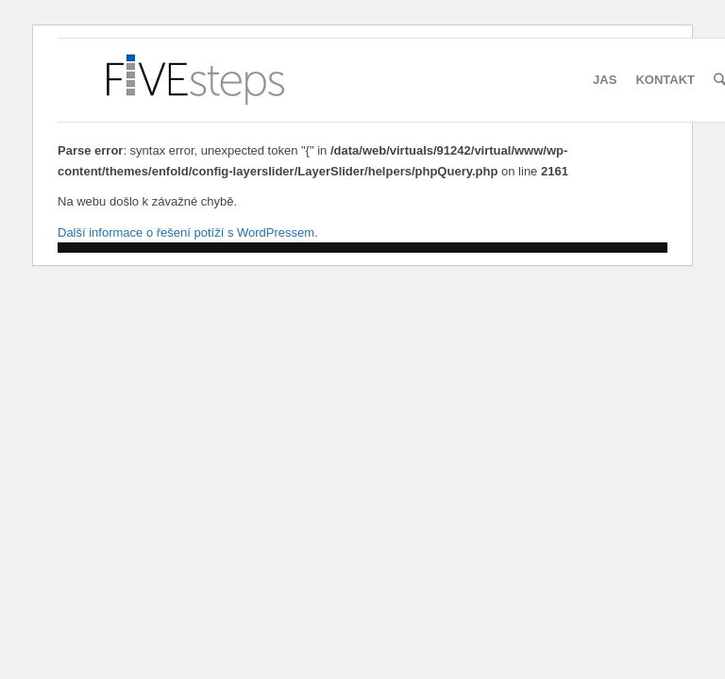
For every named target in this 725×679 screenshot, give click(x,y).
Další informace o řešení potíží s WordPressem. (188, 232)
